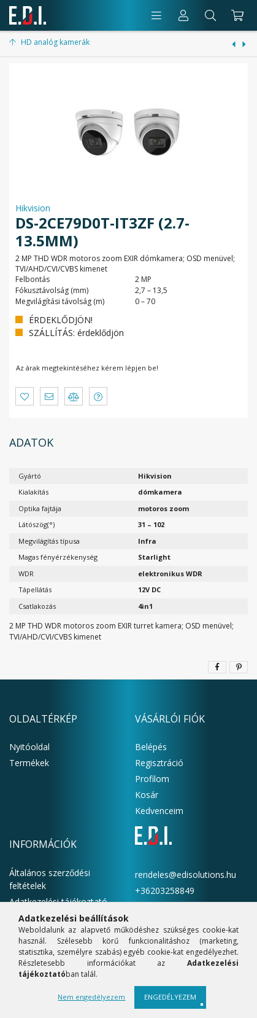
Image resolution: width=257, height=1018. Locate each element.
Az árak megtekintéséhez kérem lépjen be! (87, 367)
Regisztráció (159, 763)
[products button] (156, 15)
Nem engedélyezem (91, 996)
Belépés (151, 747)
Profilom (152, 779)
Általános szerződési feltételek (49, 879)
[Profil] (183, 15)
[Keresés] (210, 15)
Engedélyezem (170, 996)
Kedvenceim (159, 810)
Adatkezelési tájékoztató (58, 901)
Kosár (146, 795)
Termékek (29, 763)
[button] (24, 396)
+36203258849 (164, 890)
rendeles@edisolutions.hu (185, 874)
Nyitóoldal (29, 747)
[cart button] (236, 15)
